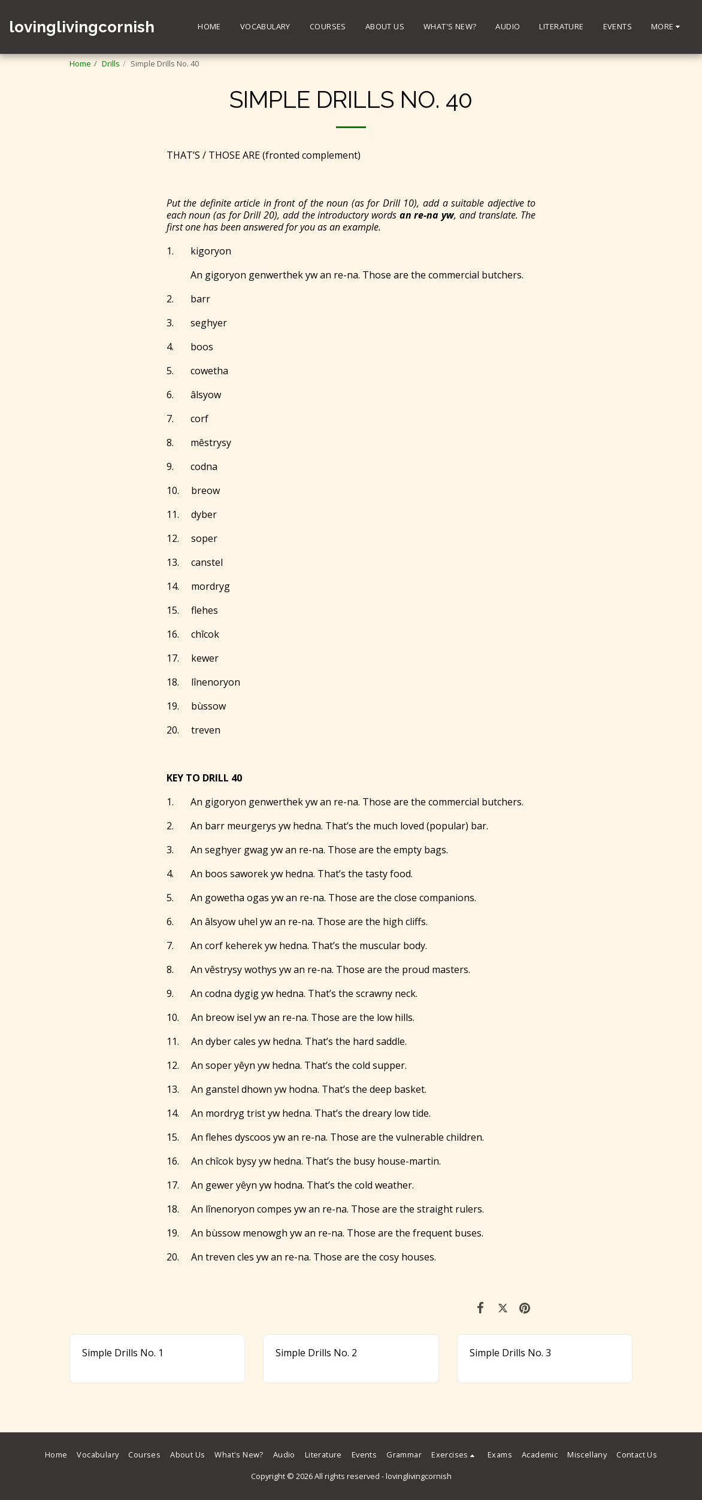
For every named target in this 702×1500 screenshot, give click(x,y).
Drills (111, 63)
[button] (454, 1455)
